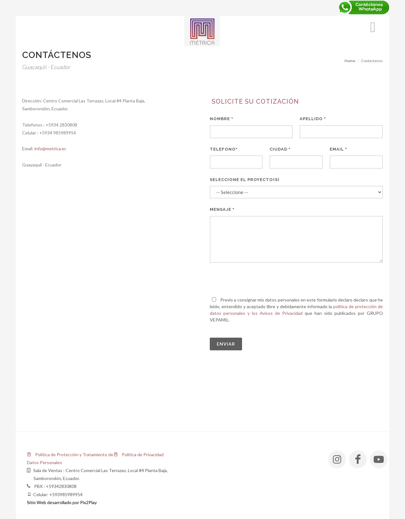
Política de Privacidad (139, 454)
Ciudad (280, 149)
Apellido (313, 118)
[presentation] (258, 279)
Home (350, 60)
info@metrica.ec (50, 148)
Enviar (226, 344)
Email (338, 149)
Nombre (221, 118)
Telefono (224, 149)
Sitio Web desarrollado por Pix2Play (62, 502)
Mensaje (222, 209)
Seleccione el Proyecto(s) (244, 179)
